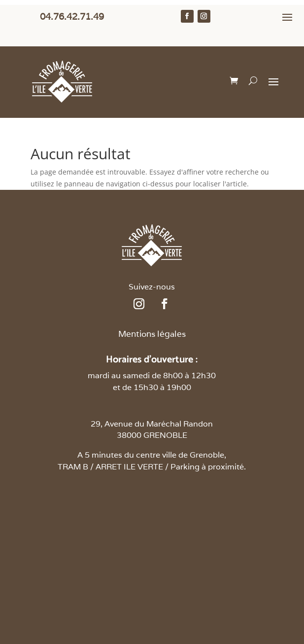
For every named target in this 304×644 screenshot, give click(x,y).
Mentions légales (152, 333)
